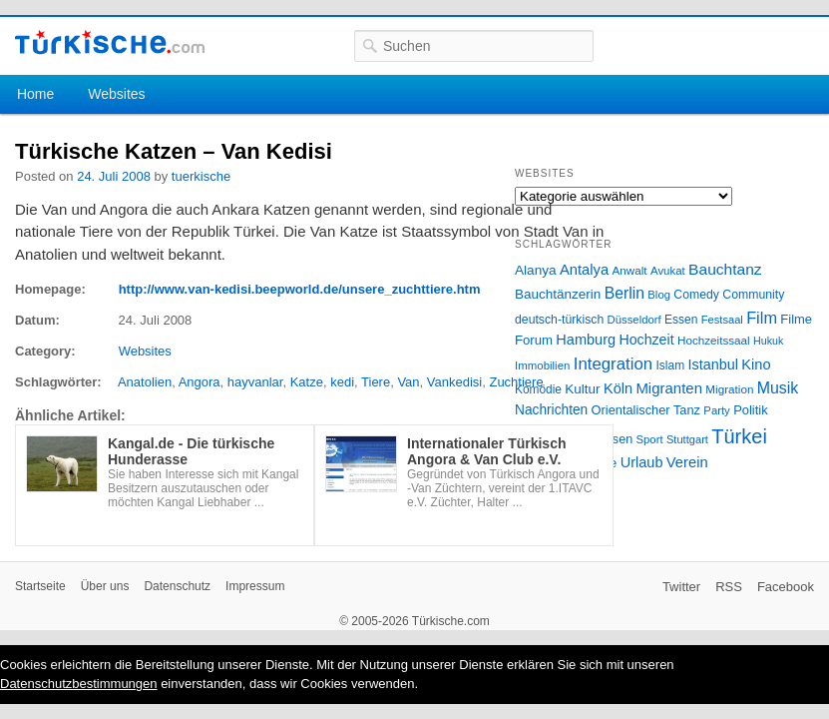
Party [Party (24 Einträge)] (716, 410)
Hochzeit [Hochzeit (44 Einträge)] (646, 340)
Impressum (254, 586)
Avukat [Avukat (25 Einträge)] (667, 271)
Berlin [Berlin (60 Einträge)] (624, 293)
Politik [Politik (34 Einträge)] (750, 409)
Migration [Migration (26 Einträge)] (729, 388)
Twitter (681, 586)
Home (35, 94)
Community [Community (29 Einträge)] (753, 295)
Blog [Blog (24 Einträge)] (658, 295)
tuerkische (201, 176)
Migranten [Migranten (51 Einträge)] (668, 387)
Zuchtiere (516, 381)
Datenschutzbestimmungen (79, 683)
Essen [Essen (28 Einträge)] (680, 320)
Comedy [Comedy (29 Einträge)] (696, 295)
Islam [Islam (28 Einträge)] (669, 365)
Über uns (105, 586)
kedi (342, 381)
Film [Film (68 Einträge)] (761, 318)
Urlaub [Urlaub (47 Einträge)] (642, 462)
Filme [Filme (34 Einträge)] (796, 319)
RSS (728, 586)
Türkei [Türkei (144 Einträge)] (739, 436)
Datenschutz (177, 586)
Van (408, 381)
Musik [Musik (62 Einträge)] (778, 387)
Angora (199, 381)
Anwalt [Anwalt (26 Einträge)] (630, 270)
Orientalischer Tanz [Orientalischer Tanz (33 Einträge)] (646, 409)
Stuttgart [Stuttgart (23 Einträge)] (687, 439)
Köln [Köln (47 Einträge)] (618, 388)
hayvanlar (255, 381)
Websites (116, 94)
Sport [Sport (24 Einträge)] (649, 439)
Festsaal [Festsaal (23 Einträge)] (722, 320)
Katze (306, 381)
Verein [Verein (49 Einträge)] (687, 462)
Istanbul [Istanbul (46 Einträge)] (713, 364)
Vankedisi (454, 381)
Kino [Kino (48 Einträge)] (755, 364)
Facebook (785, 586)
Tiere (375, 381)
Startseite (40, 586)
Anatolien (145, 381)
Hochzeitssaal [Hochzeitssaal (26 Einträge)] (713, 340)
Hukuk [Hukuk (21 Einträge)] (768, 341)
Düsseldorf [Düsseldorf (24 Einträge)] (634, 320)
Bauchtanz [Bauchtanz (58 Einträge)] (724, 269)
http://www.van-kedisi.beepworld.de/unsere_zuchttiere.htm (300, 289)
